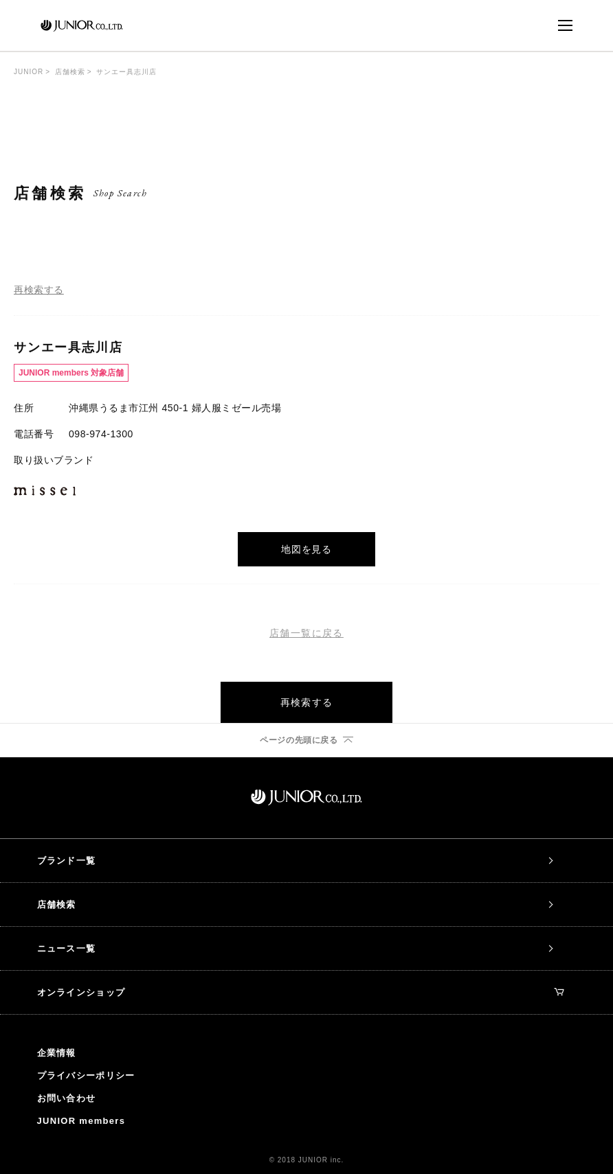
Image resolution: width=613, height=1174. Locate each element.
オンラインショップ (300, 992)
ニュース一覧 (66, 948)
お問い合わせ (66, 1098)
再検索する (39, 290)
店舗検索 (70, 72)
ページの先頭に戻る (298, 740)
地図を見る (306, 549)
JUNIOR (28, 72)
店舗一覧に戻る (306, 633)
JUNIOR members (81, 1121)
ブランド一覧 (66, 860)
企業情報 (56, 1053)
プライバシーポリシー (86, 1075)
